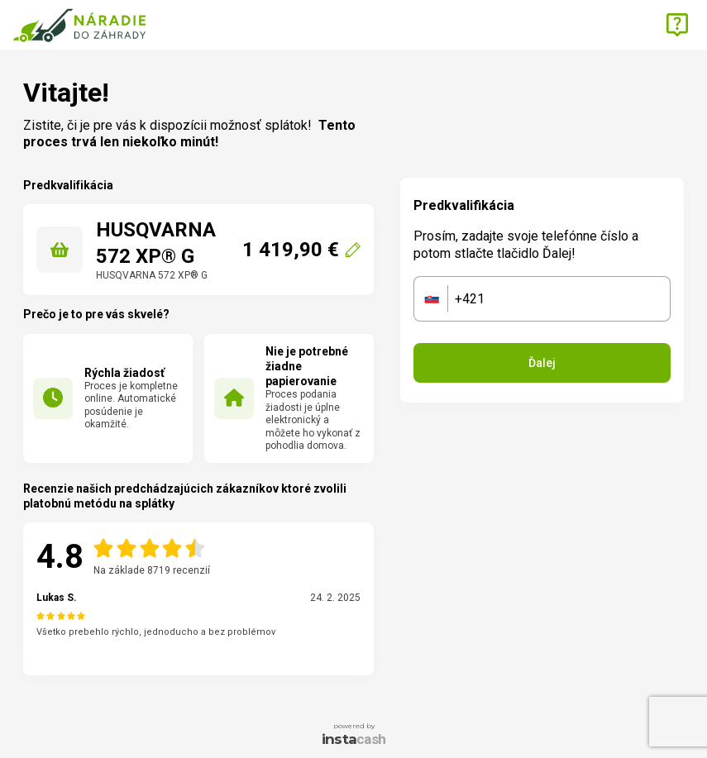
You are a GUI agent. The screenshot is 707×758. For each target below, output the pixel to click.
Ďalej (542, 362)
